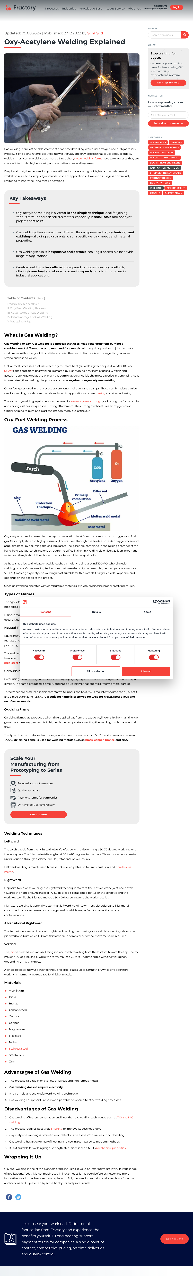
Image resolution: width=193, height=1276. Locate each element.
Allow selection (96, 671)
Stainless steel (18, 1048)
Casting (155, 193)
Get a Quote (173, 1239)
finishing (56, 1128)
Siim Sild (95, 33)
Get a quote (38, 814)
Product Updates (161, 152)
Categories (155, 137)
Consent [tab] (45, 611)
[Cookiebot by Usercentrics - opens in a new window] (155, 602)
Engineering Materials (165, 172)
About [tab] (147, 611)
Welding (156, 188)
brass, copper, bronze (100, 740)
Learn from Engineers (165, 162)
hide (40, 298)
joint (13, 952)
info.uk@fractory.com (155, 18)
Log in (176, 17)
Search (152, 28)
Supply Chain (173, 193)
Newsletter (155, 95)
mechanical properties (111, 1148)
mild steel (11, 663)
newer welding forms (88, 158)
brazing (100, 393)
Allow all (146, 671)
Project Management (164, 157)
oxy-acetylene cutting (85, 401)
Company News (160, 182)
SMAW (8, 370)
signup (152, 45)
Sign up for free (168, 82)
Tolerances (158, 142)
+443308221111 (160, 16)
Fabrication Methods (164, 167)
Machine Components (164, 147)
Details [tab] (96, 611)
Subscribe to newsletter (168, 123)
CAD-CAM (176, 142)
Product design (160, 178)
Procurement (175, 188)
